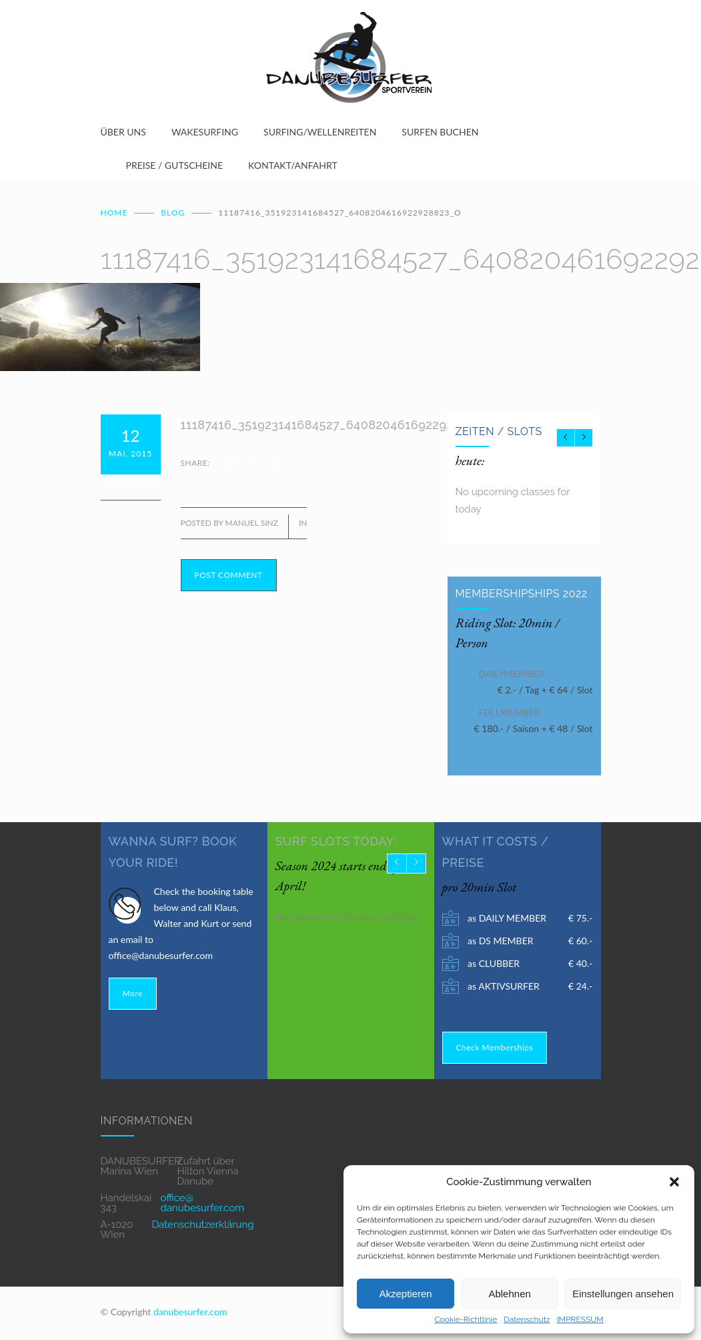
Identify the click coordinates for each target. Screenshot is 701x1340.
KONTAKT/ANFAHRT (292, 165)
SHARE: (195, 463)
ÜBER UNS (123, 131)
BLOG (173, 213)
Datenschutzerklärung (202, 1225)
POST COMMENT (229, 575)
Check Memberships (495, 1047)
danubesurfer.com (190, 1311)
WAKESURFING (204, 131)
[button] (674, 1182)
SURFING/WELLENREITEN (319, 131)
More (133, 993)
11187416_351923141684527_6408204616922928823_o (338, 425)
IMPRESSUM (580, 1319)
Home (114, 213)
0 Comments (130, 486)
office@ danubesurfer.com (202, 1203)
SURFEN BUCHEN (440, 131)
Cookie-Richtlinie (465, 1319)
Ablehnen (509, 1293)
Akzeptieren (405, 1293)
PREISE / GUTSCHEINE (174, 165)
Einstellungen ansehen (623, 1293)
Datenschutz (527, 1319)
